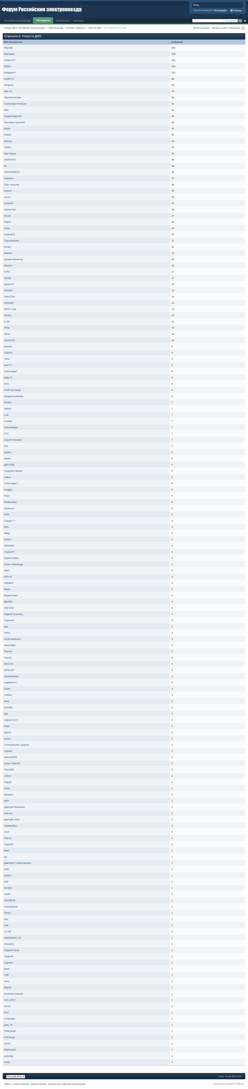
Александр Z (11, 483)
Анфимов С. (10, 682)
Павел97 (9, 844)
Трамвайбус (10, 825)
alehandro (9, 545)
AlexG (7, 1043)
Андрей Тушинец (13, 614)
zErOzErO (9, 340)
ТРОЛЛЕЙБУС (12, 172)
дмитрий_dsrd (11, 819)
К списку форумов (20, 1084)
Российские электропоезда (17, 20)
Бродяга (8, 794)
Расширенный (245, 21)
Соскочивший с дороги (16, 744)
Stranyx (8, 141)
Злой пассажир (12, 390)
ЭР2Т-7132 (10, 309)
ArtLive (7, 838)
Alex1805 (9, 769)
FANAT (8, 134)
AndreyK (8, 203)
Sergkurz (9, 85)
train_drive (9, 1000)
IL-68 (7, 321)
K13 (6, 433)
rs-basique (9, 1018)
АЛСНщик (9, 1037)
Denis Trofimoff (12, 763)
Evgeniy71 (9, 234)
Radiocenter (10, 502)
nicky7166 (9, 296)
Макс (7, 850)
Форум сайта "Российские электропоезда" (25, 28)
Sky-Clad (9, 607)
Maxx (7, 570)
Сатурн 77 (9, 520)
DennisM (8, 303)
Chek (7, 788)
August (7, 782)
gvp (6, 626)
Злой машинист (12, 639)
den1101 (8, 663)
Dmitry (7, 247)
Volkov (7, 477)
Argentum (9, 620)
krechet (8, 346)
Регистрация (220, 10)
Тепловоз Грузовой (14, 122)
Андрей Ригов (11, 950)
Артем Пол (10, 209)
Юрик (7, 589)
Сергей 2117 (11, 720)
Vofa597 (8, 290)
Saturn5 (8, 352)
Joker (7, 228)
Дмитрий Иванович (14, 807)
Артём (7, 278)
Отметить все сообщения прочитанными (66, 1084)
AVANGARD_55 (12, 937)
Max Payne (10, 153)
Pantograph (10, 1031)
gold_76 (8, 1025)
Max (6, 110)
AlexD (7, 894)
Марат (7, 222)
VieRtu (7, 147)
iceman (8, 190)
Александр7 (10, 371)
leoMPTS (9, 79)
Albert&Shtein (11, 676)
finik (6, 881)
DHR (6, 514)
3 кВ (6, 415)
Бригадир (9, 54)
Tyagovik (8, 956)
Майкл (7, 875)
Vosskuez (9, 508)
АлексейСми (11, 906)
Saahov (8, 253)
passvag (8, 1056)
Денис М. (9, 284)
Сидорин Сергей (13, 471)
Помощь (236, 10)
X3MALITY (9, 60)
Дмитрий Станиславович (17, 863)
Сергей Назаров (13, 439)
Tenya (7, 912)
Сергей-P (9, 552)
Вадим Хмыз (11, 595)
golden (7, 452)
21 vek (7, 931)
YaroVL (8, 657)
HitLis (7, 334)
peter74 (8, 377)
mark (6, 831)
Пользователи (63, 20)
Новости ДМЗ (94, 28)
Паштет (8, 651)
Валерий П (10, 72)
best (6, 1012)
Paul (6, 495)
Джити (7, 732)
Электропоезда (55, 28)
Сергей (8, 751)
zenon (7, 1006)
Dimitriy (8, 888)
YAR (6, 975)
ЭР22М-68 (9, 900)
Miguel (7, 987)
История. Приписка (75, 28)
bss (6, 919)
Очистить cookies (38, 1084)
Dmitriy (7, 402)
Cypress (8, 962)
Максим (8, 47)
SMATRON (10, 159)
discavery (9, 944)
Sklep (7, 533)
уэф (6, 925)
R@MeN (8, 583)
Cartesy (8, 421)
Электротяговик (12, 97)
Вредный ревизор (13, 396)
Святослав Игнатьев (15, 103)
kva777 (8, 365)
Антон (7, 197)
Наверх (7, 1084)
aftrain (7, 458)
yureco (7, 738)
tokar (6, 701)
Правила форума (201, 28)
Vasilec (8, 315)
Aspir (7, 726)
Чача (7, 358)
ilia (5, 856)
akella (7, 128)
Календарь (78, 20)
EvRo (7, 271)
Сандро (8, 489)
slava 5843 (9, 645)
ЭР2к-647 (9, 670)
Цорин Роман (11, 558)
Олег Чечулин (11, 184)
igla (6, 713)
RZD (6, 869)
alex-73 (8, 91)
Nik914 (7, 408)
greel (6, 968)
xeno (6, 981)
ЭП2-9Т (8, 576)
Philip (7, 327)
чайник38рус (11, 427)
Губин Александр (13, 564)
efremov (8, 813)
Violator (8, 695)
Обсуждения (43, 20)
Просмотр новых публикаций (225, 28)
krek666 (8, 707)
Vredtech (9, 178)
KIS (6, 446)
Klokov (7, 539)
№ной (7, 215)
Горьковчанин (11, 240)
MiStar (7, 66)
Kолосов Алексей (13, 993)
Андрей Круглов (12, 116)
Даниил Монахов (13, 259)
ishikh (7, 688)
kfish (6, 800)
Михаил (8, 265)
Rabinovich (10, 1049)
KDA (6, 383)
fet (5, 166)
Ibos (6, 527)
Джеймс (8, 601)
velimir (7, 776)
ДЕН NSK (9, 464)
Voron (7, 632)
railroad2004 (10, 757)
